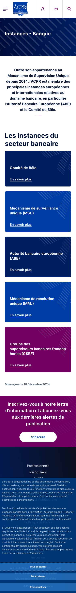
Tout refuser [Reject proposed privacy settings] (38, 576)
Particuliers (38, 472)
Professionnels (38, 466)
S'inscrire (38, 437)
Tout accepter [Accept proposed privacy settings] (38, 566)
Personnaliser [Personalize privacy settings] (38, 587)
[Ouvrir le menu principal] (5, 8)
